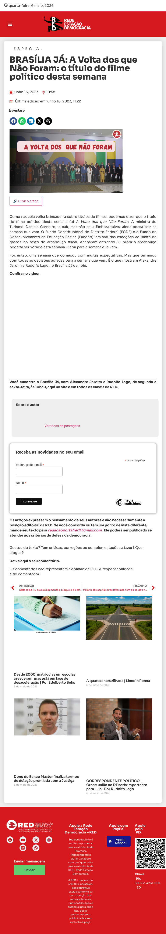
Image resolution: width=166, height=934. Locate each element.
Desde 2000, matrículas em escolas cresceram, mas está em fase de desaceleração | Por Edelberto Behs (44, 678)
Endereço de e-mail (30, 464)
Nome (21, 482)
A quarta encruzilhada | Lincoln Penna (118, 681)
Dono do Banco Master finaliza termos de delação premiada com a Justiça (46, 778)
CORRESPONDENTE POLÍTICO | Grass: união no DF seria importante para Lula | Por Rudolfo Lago (116, 785)
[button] (9, 24)
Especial (29, 49)
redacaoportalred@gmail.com (75, 530)
